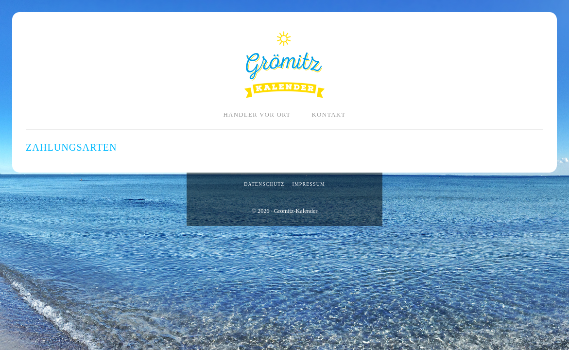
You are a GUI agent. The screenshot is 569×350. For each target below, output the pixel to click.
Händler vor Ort (257, 114)
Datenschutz (264, 184)
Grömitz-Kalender (284, 65)
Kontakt (328, 114)
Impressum (308, 184)
